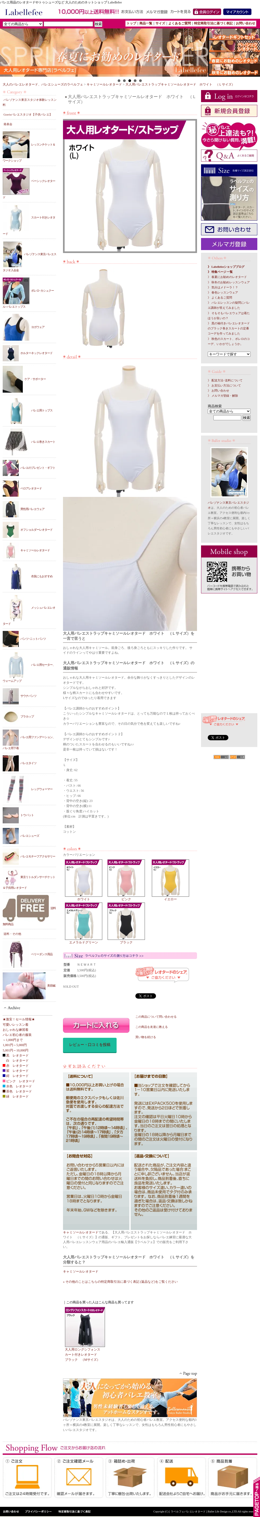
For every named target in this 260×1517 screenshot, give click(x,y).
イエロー (170, 897)
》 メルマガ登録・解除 (223, 395)
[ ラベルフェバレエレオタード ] (188, 1511)
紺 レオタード (16, 1076)
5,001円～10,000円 (15, 1050)
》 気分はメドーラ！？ (223, 287)
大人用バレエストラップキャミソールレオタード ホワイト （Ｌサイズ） (180, 84)
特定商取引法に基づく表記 (213, 23)
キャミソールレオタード (104, 84)
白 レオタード (16, 1060)
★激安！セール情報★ (19, 1019)
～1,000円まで (13, 1040)
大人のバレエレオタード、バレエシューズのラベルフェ (43, 84)
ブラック (126, 940)
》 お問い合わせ (218, 390)
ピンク (126, 897)
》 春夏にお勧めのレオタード (227, 277)
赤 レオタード (16, 1066)
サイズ (160, 23)
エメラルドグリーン (83, 940)
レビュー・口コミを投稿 (89, 1045)
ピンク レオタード (19, 1081)
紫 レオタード (16, 1071)
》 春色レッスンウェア (223, 292)
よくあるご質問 (179, 23)
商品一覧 (145, 23)
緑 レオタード (16, 1096)
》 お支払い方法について (224, 385)
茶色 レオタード (17, 1091)
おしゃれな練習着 (15, 1030)
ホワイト (83, 897)
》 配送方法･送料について (225, 380)
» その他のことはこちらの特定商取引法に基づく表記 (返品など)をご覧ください (120, 1282)
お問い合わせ (245, 23)
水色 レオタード (17, 1086)
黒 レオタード (16, 1055)
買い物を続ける (145, 1037)
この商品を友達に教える (151, 1026)
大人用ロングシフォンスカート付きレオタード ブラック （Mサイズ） (82, 1355)
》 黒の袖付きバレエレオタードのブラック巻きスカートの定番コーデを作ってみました (229, 328)
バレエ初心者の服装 (17, 1035)
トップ (131, 23)
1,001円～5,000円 (15, 1045)
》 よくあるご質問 (220, 297)
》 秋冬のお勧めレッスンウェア (229, 282)
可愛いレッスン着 (15, 1025)
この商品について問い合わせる (156, 1016)
